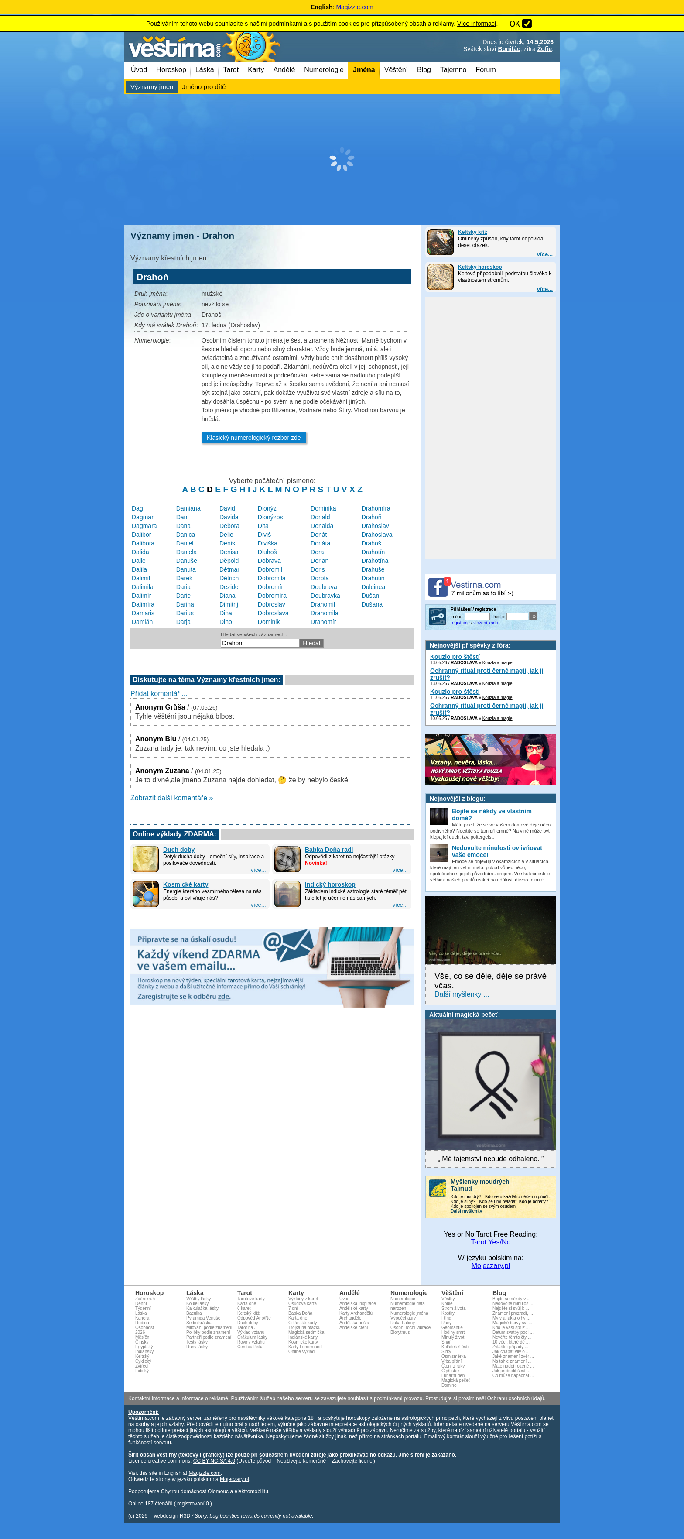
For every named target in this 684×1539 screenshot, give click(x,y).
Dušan (370, 595)
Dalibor (141, 534)
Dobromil (270, 569)
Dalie (139, 560)
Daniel (185, 543)
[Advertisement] (342, 159)
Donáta (320, 543)
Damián (142, 621)
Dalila (139, 569)
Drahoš (371, 543)
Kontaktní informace (151, 1398)
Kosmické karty (186, 884)
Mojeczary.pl (491, 1265)
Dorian (319, 560)
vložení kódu (485, 622)
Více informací (476, 23)
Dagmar (143, 517)
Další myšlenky (466, 1211)
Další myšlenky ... (461, 994)
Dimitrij (228, 604)
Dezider (229, 586)
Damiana (188, 508)
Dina (225, 613)
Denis (227, 543)
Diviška (267, 543)
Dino (225, 621)
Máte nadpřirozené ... (513, 1366)
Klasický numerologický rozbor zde (254, 437)
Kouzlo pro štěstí (455, 656)
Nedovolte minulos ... (512, 1303)
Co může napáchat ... (513, 1375)
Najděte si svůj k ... (510, 1308)
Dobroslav (271, 604)
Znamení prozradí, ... (512, 1313)
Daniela (186, 551)
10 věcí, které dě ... (511, 1342)
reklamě (218, 1398)
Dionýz (267, 508)
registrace (460, 622)
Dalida (140, 551)
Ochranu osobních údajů (515, 1398)
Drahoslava (377, 534)
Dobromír (270, 586)
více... (545, 254)
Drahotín (373, 551)
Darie (183, 595)
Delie (226, 534)
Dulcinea (373, 586)
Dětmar (229, 569)
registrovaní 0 (193, 1504)
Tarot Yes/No (491, 1242)
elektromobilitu (251, 1491)
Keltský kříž (472, 232)
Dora (317, 551)
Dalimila (143, 586)
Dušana (372, 604)
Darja (183, 621)
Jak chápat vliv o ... (511, 1351)
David (227, 508)
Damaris (143, 613)
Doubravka (325, 595)
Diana (227, 595)
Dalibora (143, 543)
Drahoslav (375, 525)
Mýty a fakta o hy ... (511, 1318)
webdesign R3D (171, 1516)
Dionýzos (270, 517)
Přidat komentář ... (159, 693)
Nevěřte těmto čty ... (511, 1337)
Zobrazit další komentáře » (171, 798)
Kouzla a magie (497, 662)
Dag (137, 508)
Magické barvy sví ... (512, 1322)
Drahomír (323, 621)
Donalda (322, 525)
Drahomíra (376, 508)
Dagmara (144, 525)
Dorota (320, 578)
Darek (184, 578)
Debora (229, 525)
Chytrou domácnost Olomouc (195, 1491)
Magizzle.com (354, 6)
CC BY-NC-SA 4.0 (214, 1461)
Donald (320, 517)
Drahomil (323, 604)
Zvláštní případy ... (510, 1346)
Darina (185, 604)
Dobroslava (273, 613)
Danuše (186, 560)
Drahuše (373, 569)
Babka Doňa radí (329, 849)
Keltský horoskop (480, 267)
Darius (185, 613)
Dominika (323, 508)
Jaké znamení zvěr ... (513, 1356)
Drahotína (375, 560)
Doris (318, 569)
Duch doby (179, 849)
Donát (319, 534)
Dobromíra (272, 595)
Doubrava (324, 586)
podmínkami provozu (398, 1398)
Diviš (264, 534)
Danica (185, 534)
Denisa (229, 551)
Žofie (544, 48)
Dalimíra (143, 604)
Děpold (229, 560)
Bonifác (509, 48)
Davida (229, 517)
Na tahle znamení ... (512, 1361)
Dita (263, 525)
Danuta (186, 569)
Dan (182, 517)
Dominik (269, 621)
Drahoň (372, 517)
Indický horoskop (330, 884)
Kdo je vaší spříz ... (511, 1327)
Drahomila (325, 613)
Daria (183, 586)
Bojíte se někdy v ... (511, 1298)
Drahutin (373, 578)
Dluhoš (267, 551)
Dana (183, 525)
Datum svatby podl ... (513, 1332)
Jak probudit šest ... (511, 1370)
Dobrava (269, 560)
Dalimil (141, 578)
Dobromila (272, 578)
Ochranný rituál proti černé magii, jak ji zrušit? (486, 674)
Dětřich (229, 578)
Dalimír (141, 595)
